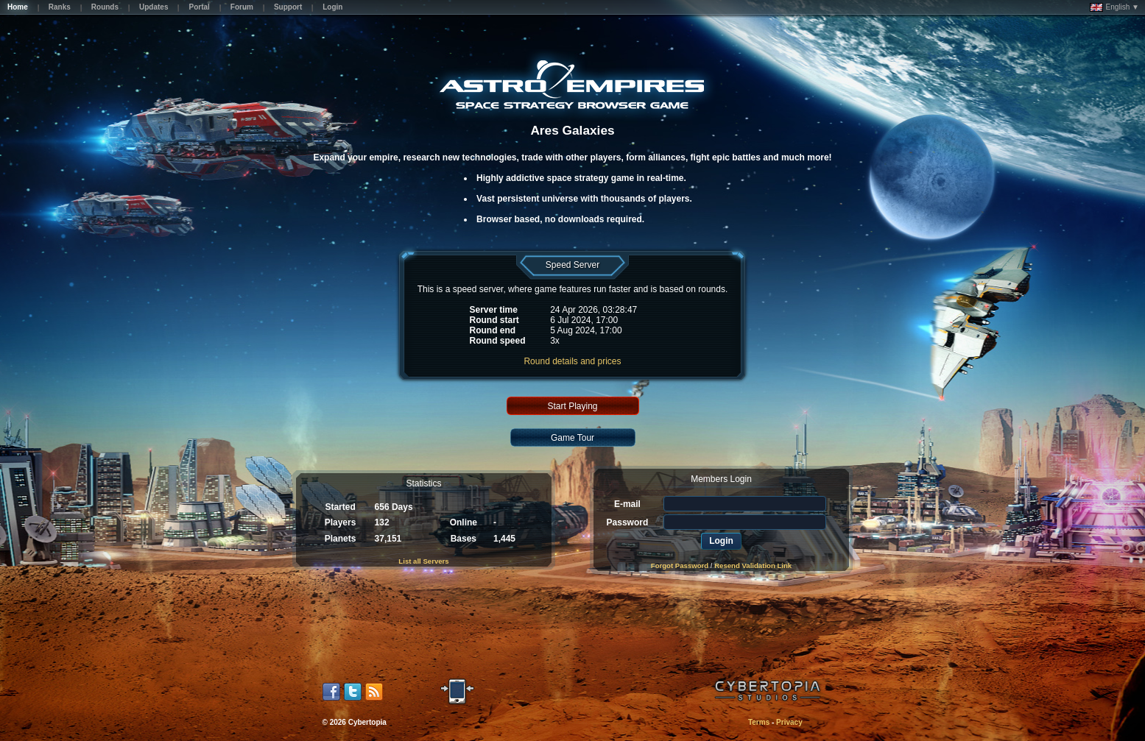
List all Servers (423, 561)
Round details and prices (572, 361)
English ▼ (1114, 7)
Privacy (789, 722)
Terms (758, 722)
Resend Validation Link (753, 565)
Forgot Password (679, 565)
